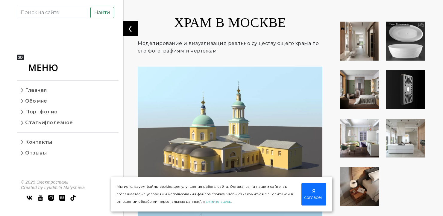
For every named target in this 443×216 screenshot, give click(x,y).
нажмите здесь (217, 202)
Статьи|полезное (49, 122)
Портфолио (41, 112)
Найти (102, 12)
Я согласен (314, 194)
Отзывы (36, 153)
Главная (36, 90)
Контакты (38, 142)
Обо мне (36, 101)
